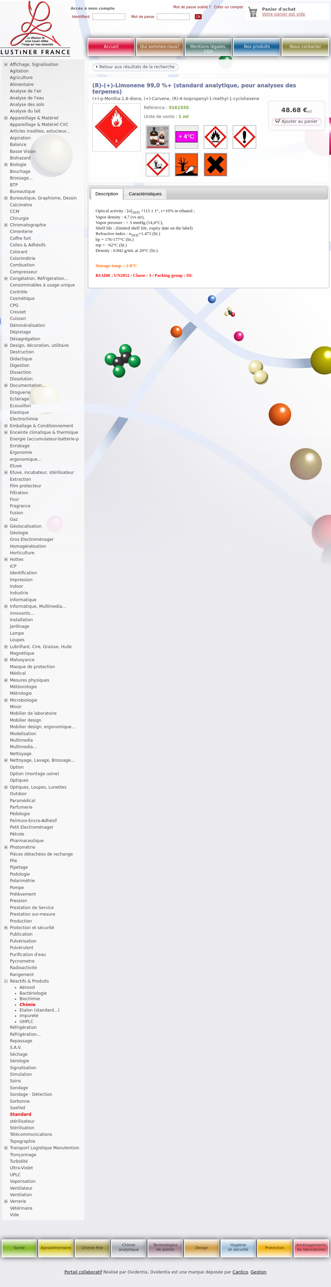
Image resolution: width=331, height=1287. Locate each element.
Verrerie (18, 1201)
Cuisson (18, 318)
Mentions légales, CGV (208, 49)
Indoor (16, 586)
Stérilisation (22, 1127)
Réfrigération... (25, 1034)
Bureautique (23, 191)
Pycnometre (22, 961)
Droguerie (20, 392)
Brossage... (21, 178)
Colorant (19, 252)
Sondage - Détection (31, 1094)
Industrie (19, 593)
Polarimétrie (22, 880)
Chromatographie (28, 225)
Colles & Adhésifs (28, 245)
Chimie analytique (129, 1247)
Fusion (16, 512)
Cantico (240, 1272)
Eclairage (19, 399)
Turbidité (19, 1161)
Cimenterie (21, 231)
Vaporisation (23, 1181)
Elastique (19, 412)
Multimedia (21, 740)
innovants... (22, 613)
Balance (18, 144)
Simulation (21, 1074)
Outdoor (18, 793)
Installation (21, 619)
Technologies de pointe (165, 1247)
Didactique (21, 359)
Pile (13, 860)
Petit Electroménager (31, 827)
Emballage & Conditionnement (41, 425)
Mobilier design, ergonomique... (43, 726)
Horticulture (22, 552)
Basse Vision (23, 151)
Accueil (111, 46)
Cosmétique (22, 298)
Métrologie (21, 693)
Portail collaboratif (83, 1272)
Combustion (22, 265)
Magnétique (22, 653)
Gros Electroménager (32, 539)
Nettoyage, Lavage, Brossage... (42, 760)
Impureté (29, 1015)
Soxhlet (18, 1107)
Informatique (23, 599)
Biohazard (20, 158)
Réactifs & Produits (29, 981)
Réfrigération (23, 1027)
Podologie (20, 874)
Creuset (18, 312)
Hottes (16, 559)
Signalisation (23, 1067)
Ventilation (21, 1194)
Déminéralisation (27, 325)
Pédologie (20, 813)
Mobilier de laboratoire (33, 713)
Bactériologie (33, 993)
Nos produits (257, 46)
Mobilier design (25, 720)
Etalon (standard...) (40, 1010)
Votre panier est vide (283, 14)
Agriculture (21, 77)
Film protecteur (25, 486)
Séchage (19, 1054)
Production (21, 921)
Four (14, 499)
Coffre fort (20, 238)
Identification (23, 573)
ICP (13, 566)
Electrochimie (24, 419)
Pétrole (17, 834)
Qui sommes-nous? (159, 46)
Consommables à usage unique (42, 285)
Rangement (22, 974)
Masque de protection (32, 666)
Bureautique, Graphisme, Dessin (43, 198)
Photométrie (23, 847)
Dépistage (20, 332)
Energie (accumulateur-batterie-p (44, 439)
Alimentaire (22, 84)
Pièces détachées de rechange (41, 854)
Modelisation (23, 733)
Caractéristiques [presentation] (145, 193)
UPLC (15, 1174)
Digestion (20, 365)
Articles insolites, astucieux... (40, 131)
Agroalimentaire (56, 1248)
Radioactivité (23, 967)
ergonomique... (25, 459)
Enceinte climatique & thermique (44, 432)
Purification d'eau (28, 954)
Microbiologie (24, 700)
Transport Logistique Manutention (44, 1147)
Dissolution (21, 379)
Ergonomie (21, 452)
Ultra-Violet (21, 1168)
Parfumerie (21, 807)
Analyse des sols (27, 104)
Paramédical (23, 800)
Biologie (18, 164)
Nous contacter (305, 46)
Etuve (16, 466)
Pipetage (19, 867)
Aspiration (20, 138)
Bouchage (20, 171)
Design (201, 1248)
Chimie (28, 1004)
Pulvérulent (21, 947)
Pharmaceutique (27, 840)
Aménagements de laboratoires (311, 1247)
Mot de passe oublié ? (192, 7)
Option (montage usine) (34, 773)
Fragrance (20, 506)
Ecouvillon (20, 405)
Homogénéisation (28, 546)
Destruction (22, 352)
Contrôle (19, 292)
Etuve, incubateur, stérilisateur (42, 472)
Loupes (17, 639)
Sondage (19, 1087)
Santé (19, 1248)
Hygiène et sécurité (238, 1247)
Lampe (17, 633)
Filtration (19, 492)
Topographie (22, 1141)
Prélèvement (23, 894)
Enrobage (20, 445)
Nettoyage (21, 753)
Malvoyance (22, 659)
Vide (14, 1214)
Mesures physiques (29, 680)
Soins (15, 1081)
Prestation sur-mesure (33, 914)
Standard (20, 1114)
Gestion (259, 1272)
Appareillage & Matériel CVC (39, 124)
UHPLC (26, 1021)
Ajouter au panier (296, 121)
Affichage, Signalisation (34, 64)
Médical (18, 673)
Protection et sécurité (32, 927)
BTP (14, 185)
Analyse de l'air (26, 91)
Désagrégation (25, 339)
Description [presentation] (107, 193)
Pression (18, 900)
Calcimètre (21, 205)
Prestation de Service (32, 907)
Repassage (21, 1041)
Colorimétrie (23, 258)
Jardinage (20, 626)
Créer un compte (228, 7)
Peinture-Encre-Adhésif (33, 820)
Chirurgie (19, 218)
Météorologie (23, 686)
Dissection (20, 372)
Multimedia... (23, 746)
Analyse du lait (25, 111)
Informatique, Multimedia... (38, 606)
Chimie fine (92, 1248)
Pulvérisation (23, 941)
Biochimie (30, 998)
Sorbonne (20, 1101)
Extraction (20, 479)
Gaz (14, 519)
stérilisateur (22, 1121)
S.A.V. (16, 1047)
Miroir (16, 706)
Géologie (19, 532)
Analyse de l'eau (27, 98)
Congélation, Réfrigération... (39, 278)
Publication (21, 934)
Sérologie (19, 1061)
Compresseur (24, 272)
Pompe (17, 887)
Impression (21, 579)
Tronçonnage (23, 1154)
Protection (274, 1248)
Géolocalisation (26, 526)
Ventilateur (21, 1188)
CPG (14, 305)
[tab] (107, 193)
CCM (14, 211)
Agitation (19, 71)
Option (17, 767)
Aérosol (27, 987)
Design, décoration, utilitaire (39, 345)
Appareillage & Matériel (34, 118)
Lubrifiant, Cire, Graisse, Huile (41, 646)
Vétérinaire (21, 1208)
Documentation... (28, 385)
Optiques (19, 780)
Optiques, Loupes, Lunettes (38, 787)
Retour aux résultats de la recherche (135, 67)
